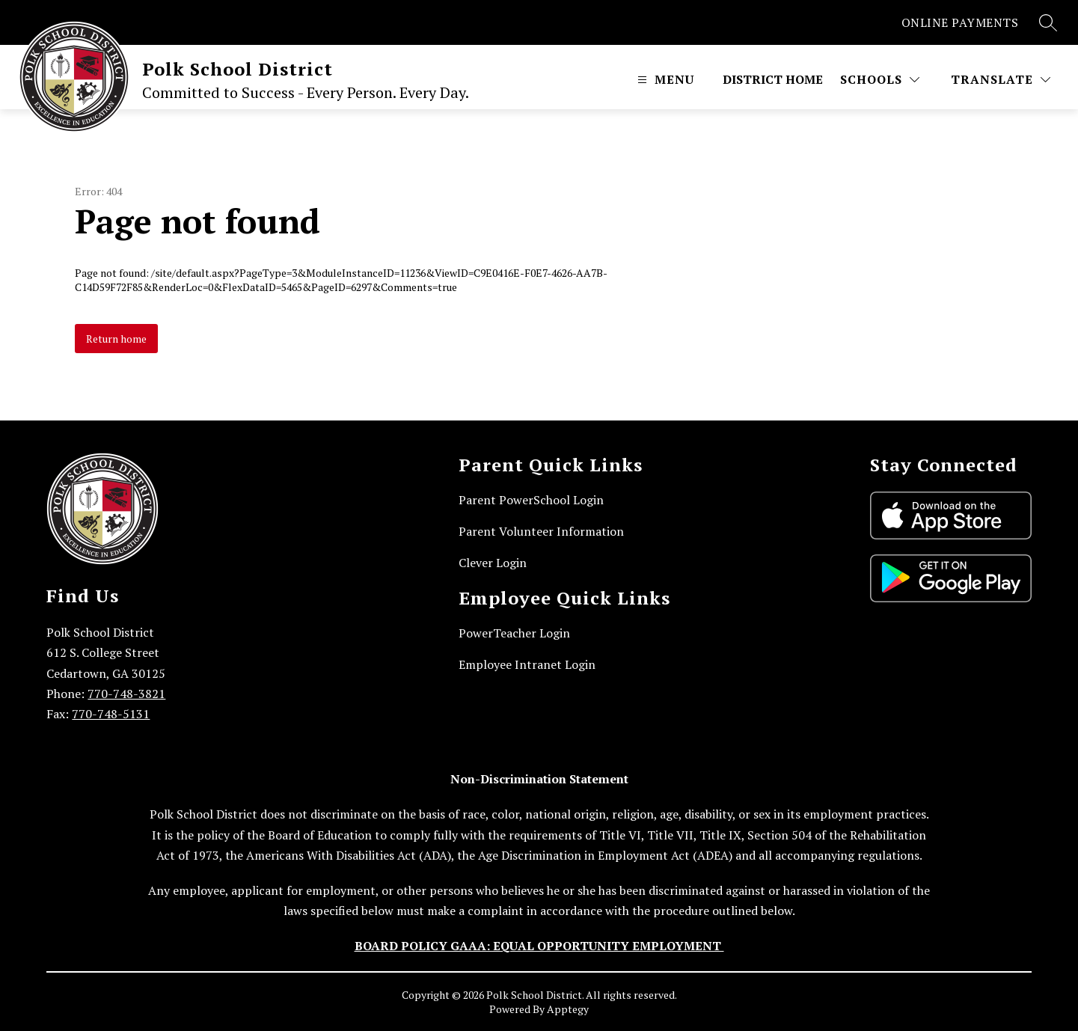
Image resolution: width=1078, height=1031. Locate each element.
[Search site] (1048, 22)
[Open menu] (664, 79)
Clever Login (493, 562)
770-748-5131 (111, 714)
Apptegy (568, 1009)
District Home (773, 79)
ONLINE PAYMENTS (960, 22)
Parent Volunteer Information (541, 531)
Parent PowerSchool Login (531, 500)
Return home (116, 338)
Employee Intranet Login (527, 664)
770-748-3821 (126, 693)
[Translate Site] (1000, 79)
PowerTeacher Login (514, 633)
